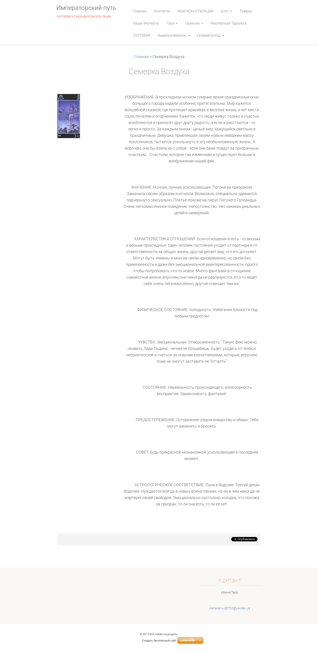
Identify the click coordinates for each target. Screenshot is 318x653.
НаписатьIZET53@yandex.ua (229, 608)
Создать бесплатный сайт (159, 640)
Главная (142, 56)
